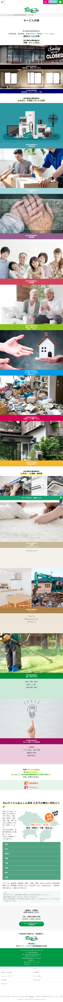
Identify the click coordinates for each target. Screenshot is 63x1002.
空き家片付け (31, 463)
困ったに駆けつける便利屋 (31, 741)
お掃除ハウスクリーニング (31, 545)
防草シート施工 (31, 684)
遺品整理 (31, 236)
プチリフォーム (31, 622)
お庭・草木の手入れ (31, 675)
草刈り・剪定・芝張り (31, 681)
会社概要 (4, 980)
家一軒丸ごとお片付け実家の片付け (31, 372)
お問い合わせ (36, 980)
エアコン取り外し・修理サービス (31, 498)
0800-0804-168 (34, 917)
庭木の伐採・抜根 (31, 687)
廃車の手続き (31, 755)
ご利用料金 (36, 972)
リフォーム (31, 610)
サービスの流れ (37, 976)
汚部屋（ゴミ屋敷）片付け (31, 418)
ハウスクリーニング (31, 550)
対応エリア (4, 983)
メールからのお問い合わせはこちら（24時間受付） (31, 923)
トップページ (5, 968)
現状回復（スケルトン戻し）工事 (31, 91)
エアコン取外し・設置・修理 (31, 750)
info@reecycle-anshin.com (33, 954)
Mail (52, 2)
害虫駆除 (31, 747)
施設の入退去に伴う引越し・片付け (31, 327)
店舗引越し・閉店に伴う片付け (31, 67)
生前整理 (31, 281)
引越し (31, 191)
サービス (35, 968)
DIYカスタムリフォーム (31, 619)
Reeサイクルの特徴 (6, 972)
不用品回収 (31, 145)
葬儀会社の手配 (31, 752)
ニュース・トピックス (7, 976)
